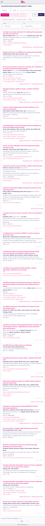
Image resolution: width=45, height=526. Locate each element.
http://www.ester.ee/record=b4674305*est (12, 273)
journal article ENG (37, 84)
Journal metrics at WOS (9, 81)
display (4, 23)
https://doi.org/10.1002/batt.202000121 (11, 337)
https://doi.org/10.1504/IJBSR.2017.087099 (12, 98)
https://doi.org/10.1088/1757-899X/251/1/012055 (13, 490)
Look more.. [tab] (21, 19)
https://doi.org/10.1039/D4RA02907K (11, 417)
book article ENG (38, 47)
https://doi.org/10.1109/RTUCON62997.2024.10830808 (15, 369)
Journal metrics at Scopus (9, 80)
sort (24, 23)
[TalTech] (23, 2)
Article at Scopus (7, 45)
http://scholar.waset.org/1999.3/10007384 (12, 226)
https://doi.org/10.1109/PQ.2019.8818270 (12, 202)
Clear (35, 14)
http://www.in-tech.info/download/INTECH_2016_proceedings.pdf (18, 457)
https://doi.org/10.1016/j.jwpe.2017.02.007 (12, 78)
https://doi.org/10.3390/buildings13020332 (12, 295)
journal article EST (24, 84)
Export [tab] (30, 19)
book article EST (27, 47)
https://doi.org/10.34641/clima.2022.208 (12, 511)
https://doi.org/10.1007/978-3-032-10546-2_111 (13, 158)
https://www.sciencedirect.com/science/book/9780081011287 (17, 275)
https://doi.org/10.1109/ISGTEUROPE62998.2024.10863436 (16, 392)
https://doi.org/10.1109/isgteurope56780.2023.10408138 (15, 118)
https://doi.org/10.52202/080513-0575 (11, 178)
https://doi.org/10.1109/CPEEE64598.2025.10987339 (14, 43)
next (28, 521)
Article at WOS (19, 81)
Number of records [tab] (8, 19)
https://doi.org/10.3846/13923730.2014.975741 (13, 134)
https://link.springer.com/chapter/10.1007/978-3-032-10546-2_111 (17, 156)
